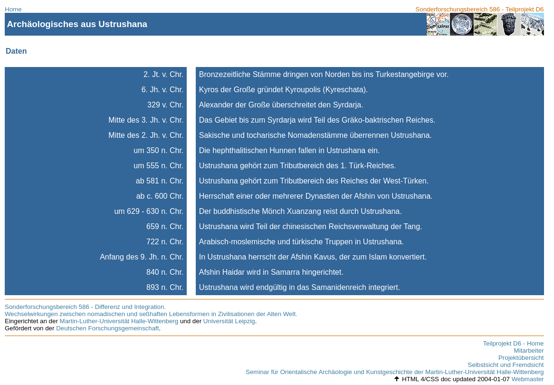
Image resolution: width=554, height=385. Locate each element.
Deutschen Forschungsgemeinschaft (107, 328)
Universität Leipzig (229, 321)
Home (13, 9)
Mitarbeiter (529, 350)
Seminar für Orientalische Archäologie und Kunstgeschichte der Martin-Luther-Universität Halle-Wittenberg (395, 371)
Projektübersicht (521, 357)
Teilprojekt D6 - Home (513, 343)
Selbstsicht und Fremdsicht (506, 364)
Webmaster (528, 379)
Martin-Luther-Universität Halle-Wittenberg (119, 321)
